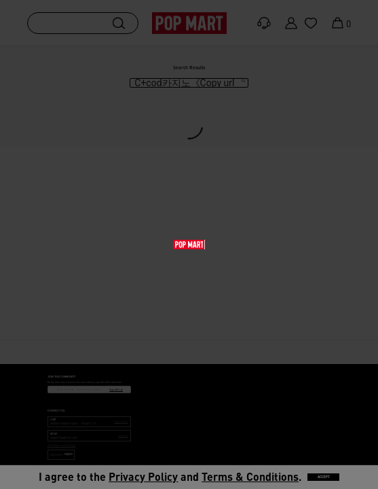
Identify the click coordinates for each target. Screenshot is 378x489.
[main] (189, 193)
